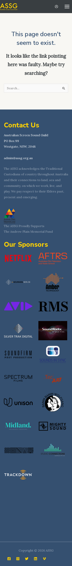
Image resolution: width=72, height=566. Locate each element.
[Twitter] (26, 557)
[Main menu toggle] (67, 7)
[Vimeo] (44, 557)
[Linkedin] (35, 557)
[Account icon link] (56, 6)
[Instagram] (18, 557)
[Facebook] (9, 557)
